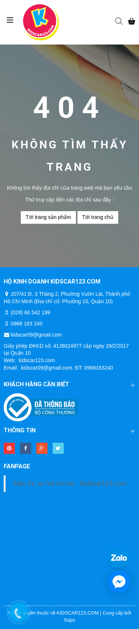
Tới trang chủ (97, 217)
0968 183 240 (27, 324)
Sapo (69, 620)
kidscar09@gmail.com (36, 335)
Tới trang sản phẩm (48, 217)
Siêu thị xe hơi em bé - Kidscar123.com (70, 483)
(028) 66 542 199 (30, 312)
